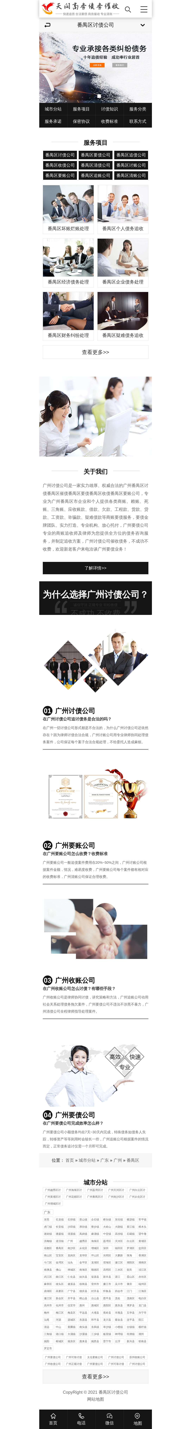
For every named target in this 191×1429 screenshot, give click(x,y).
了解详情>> (95, 568)
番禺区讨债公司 (60, 155)
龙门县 (142, 1305)
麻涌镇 (95, 1233)
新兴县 (131, 1341)
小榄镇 (119, 1326)
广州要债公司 (53, 1357)
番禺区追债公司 (131, 155)
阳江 (141, 1319)
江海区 (142, 1291)
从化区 (83, 1248)
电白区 (142, 1298)
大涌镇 (72, 1334)
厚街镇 (83, 1226)
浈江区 (142, 1269)
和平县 (95, 1319)
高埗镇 (119, 1233)
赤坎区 (142, 1276)
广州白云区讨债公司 (137, 1190)
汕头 (70, 1262)
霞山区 (131, 1276)
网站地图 (95, 1399)
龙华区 (83, 1255)
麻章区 (48, 1283)
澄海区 (107, 1262)
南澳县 (48, 1269)
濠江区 (119, 1262)
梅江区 (60, 1312)
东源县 (83, 1319)
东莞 (46, 1219)
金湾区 (60, 1262)
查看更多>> (95, 352)
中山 (58, 1326)
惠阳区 (107, 1305)
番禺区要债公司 (95, 155)
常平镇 (142, 1219)
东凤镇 (95, 1326)
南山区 (48, 1255)
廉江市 (107, 1283)
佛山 (58, 1269)
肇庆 (129, 1283)
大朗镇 (119, 1226)
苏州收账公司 (137, 1357)
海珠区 (95, 1241)
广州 (118, 1160)
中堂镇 (107, 1233)
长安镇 (60, 1226)
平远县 (83, 1312)
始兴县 (83, 1276)
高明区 (107, 1269)
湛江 (117, 1276)
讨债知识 (109, 109)
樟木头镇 (142, 1227)
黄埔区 (142, 1241)
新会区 (60, 1298)
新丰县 (107, 1276)
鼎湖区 (48, 1291)
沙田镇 (72, 1226)
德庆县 (83, 1291)
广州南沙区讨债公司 (116, 1197)
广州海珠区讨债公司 (74, 1190)
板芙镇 (107, 1334)
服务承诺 (53, 121)
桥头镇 (107, 1219)
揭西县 (95, 1341)
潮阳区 (131, 1262)
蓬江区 (48, 1298)
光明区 (107, 1255)
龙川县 (107, 1319)
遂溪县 (72, 1283)
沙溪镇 (83, 1334)
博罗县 (131, 1305)
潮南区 (142, 1262)
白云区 (131, 1241)
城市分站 (53, 109)
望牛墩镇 (142, 1234)
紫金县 (119, 1319)
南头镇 (83, 1326)
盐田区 (142, 1248)
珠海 (129, 1255)
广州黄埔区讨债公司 (53, 1197)
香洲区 (142, 1255)
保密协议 (81, 121)
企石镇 (95, 1219)
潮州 (141, 1334)
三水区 (119, 1269)
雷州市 (95, 1283)
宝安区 (60, 1255)
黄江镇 (131, 1226)
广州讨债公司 (116, 1357)
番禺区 (133, 1160)
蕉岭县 (107, 1312)
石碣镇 (131, 1233)
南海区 (83, 1269)
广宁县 (72, 1291)
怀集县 (107, 1291)
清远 (46, 1326)
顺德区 (95, 1269)
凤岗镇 (83, 1233)
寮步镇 (95, 1226)
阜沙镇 (107, 1326)
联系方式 (137, 121)
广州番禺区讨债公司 (95, 1197)
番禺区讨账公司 (131, 165)
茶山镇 (83, 1219)
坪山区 (95, 1255)
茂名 (117, 1298)
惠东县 (119, 1305)
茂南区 (131, 1298)
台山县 (95, 1298)
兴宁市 (142, 1312)
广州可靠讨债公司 (74, 1358)
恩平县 (107, 1298)
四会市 (119, 1291)
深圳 (105, 1248)
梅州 (46, 1312)
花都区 (48, 1248)
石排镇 (72, 1219)
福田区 (119, 1248)
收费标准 (109, 121)
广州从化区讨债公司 (137, 1197)
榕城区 (60, 1341)
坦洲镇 (131, 1334)
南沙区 (72, 1248)
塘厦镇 (60, 1233)
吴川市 (119, 1283)
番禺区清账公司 (131, 175)
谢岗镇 (48, 1233)
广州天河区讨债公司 (116, 1190)
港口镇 (60, 1334)
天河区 (119, 1241)
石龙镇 (60, 1219)
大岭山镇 (107, 1227)
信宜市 (72, 1305)
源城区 (72, 1319)
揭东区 (72, 1341)
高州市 (48, 1305)
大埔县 (95, 1312)
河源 (58, 1319)
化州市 (60, 1305)
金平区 (83, 1262)
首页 (69, 1160)
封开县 (95, 1291)
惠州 (82, 1305)
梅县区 (72, 1312)
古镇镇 (131, 1326)
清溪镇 (72, 1233)
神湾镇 (119, 1334)
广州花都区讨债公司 (74, 1197)
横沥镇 (131, 1219)
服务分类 (137, 109)
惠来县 (83, 1341)
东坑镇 (119, 1219)
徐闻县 (83, 1283)
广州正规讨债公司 (74, 1364)
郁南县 (142, 1341)
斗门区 (48, 1262)
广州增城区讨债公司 (53, 1204)
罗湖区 (131, 1248)
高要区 (60, 1291)
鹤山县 (83, 1298)
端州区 (142, 1283)
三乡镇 (95, 1334)
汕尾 (46, 1319)
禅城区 (72, 1269)
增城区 (95, 1248)
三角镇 (48, 1334)
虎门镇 (48, 1226)
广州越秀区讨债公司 (53, 1190)
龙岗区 (72, 1255)
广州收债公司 (53, 1363)
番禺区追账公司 (95, 175)
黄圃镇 (72, 1326)
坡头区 (60, 1283)
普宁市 (107, 1341)
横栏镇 (142, 1326)
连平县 (131, 1319)
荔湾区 (107, 1241)
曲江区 (60, 1276)
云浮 (117, 1341)
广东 (104, 1160)
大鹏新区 (119, 1256)
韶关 (129, 1269)
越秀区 (83, 1241)
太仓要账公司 (95, 1357)
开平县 (72, 1298)
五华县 (131, 1312)
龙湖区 (95, 1262)
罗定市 (48, 1348)
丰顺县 (119, 1312)
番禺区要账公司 (60, 175)
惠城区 (95, 1305)
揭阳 (46, 1341)
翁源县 (95, 1276)
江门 (129, 1291)
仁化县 (72, 1276)
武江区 (48, 1276)
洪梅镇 (48, 1241)
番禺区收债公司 (60, 165)
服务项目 (81, 109)
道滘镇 (60, 1241)
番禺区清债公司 (95, 165)
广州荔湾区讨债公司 (95, 1190)
